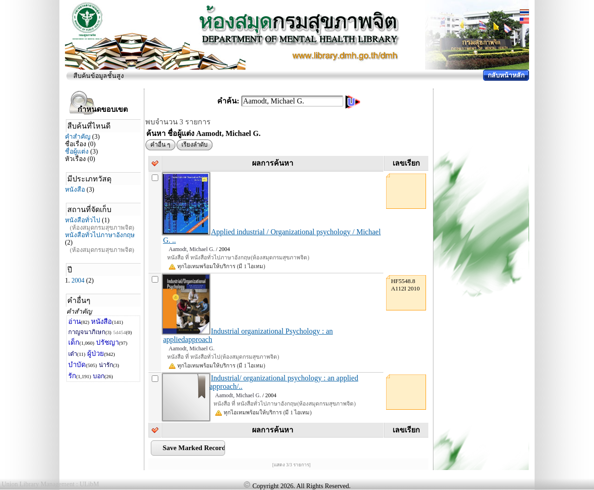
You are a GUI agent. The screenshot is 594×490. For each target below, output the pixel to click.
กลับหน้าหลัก (506, 75)
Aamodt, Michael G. (191, 249)
